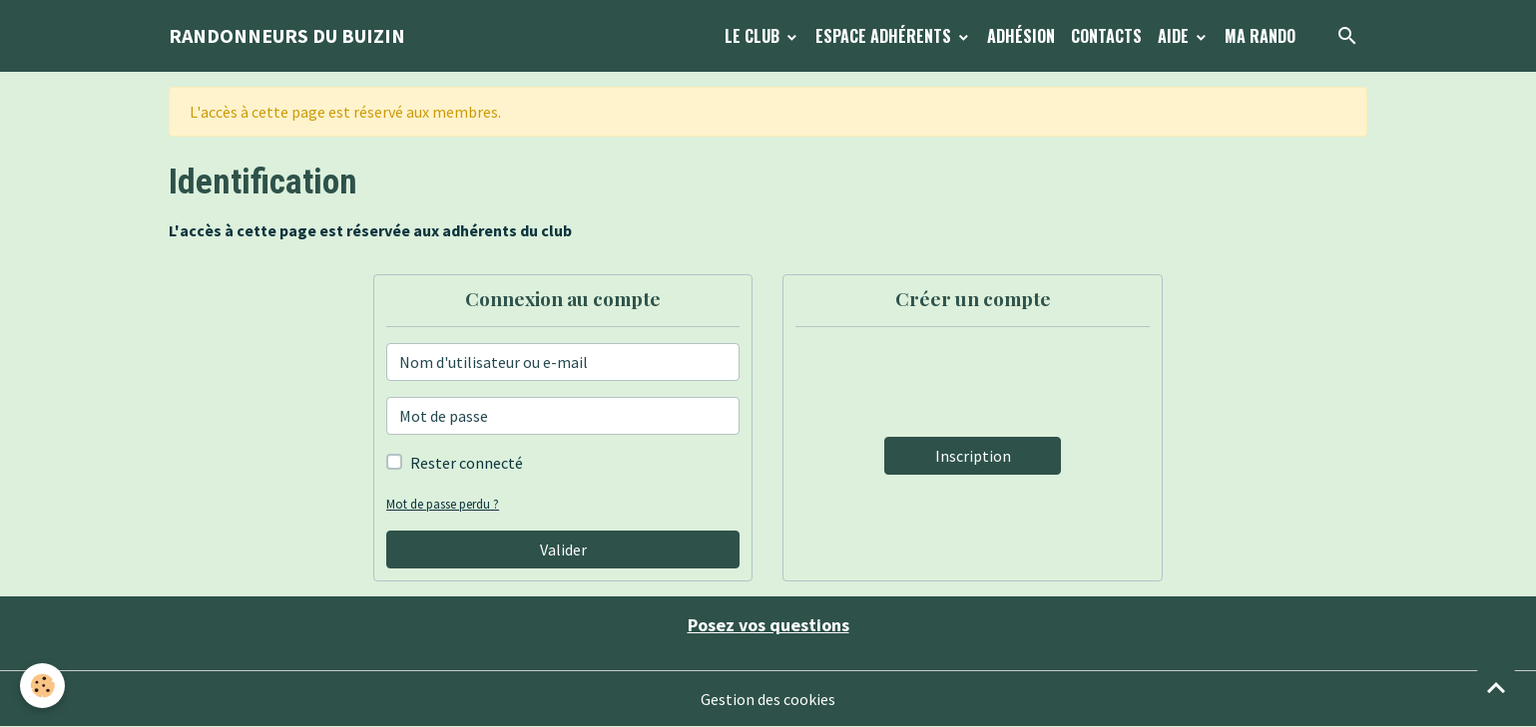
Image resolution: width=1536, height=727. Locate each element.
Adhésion (1021, 36)
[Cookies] (42, 685)
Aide (1175, 36)
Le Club (754, 36)
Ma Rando (1260, 36)
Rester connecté (466, 463)
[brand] (287, 36)
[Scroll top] (1496, 687)
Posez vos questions (768, 624)
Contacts (1106, 36)
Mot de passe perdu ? (442, 504)
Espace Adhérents (885, 36)
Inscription (973, 456)
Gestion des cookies (768, 699)
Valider (563, 549)
